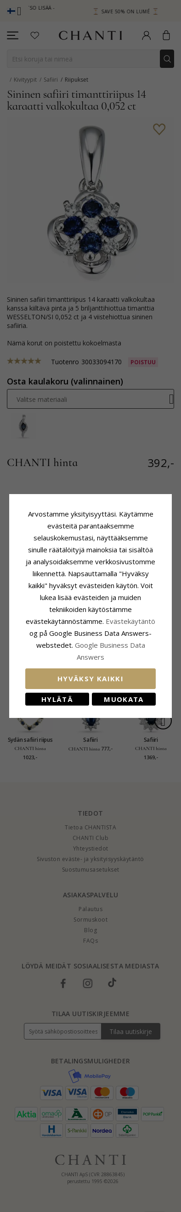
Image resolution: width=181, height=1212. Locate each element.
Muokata (123, 699)
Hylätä (57, 699)
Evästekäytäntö (130, 621)
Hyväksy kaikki (90, 678)
